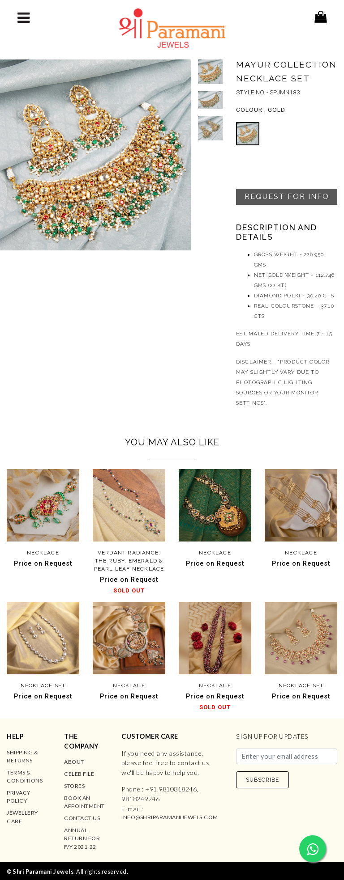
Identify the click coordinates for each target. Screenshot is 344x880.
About (74, 761)
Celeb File (79, 773)
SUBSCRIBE (262, 779)
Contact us (82, 818)
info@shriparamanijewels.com (169, 817)
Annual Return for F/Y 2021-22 (82, 838)
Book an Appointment (84, 802)
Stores (74, 786)
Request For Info (287, 196)
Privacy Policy (18, 796)
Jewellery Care (22, 816)
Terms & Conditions (25, 776)
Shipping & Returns (22, 756)
